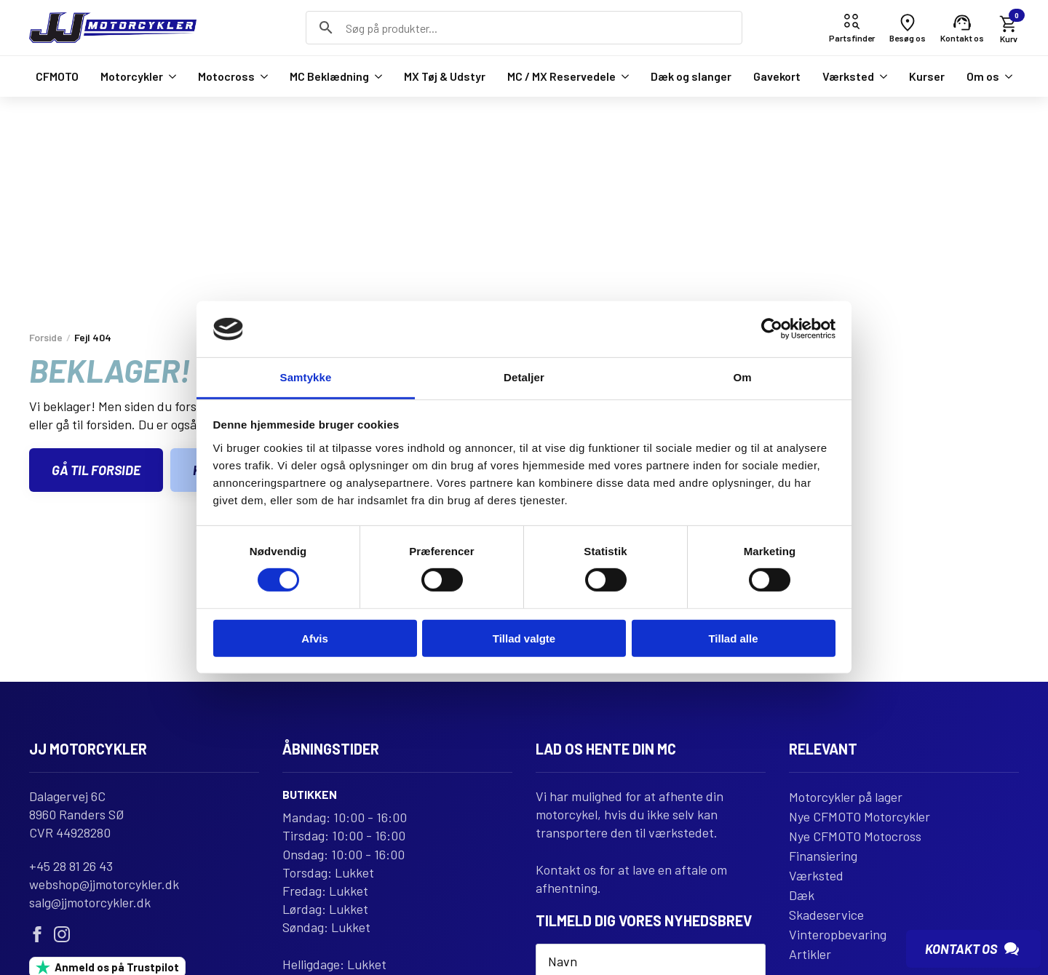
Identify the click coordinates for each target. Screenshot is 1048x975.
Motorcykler (131, 76)
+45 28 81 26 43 (71, 866)
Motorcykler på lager (845, 797)
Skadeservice (826, 915)
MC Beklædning (329, 76)
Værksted (848, 76)
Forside (46, 337)
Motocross (226, 76)
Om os (982, 76)
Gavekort (777, 76)
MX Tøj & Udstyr (444, 76)
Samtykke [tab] (306, 377)
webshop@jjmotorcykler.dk (104, 884)
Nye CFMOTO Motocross (855, 836)
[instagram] (62, 934)
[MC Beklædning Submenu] (375, 76)
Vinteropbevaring (837, 934)
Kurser (927, 76)
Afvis (314, 638)
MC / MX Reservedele (561, 76)
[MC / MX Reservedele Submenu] (622, 76)
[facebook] (37, 934)
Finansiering (823, 856)
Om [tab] (742, 377)
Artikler (810, 954)
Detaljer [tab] (524, 377)
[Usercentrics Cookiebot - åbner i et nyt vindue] (771, 329)
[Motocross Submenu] (261, 76)
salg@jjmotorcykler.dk (90, 902)
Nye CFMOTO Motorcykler (859, 816)
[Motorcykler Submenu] (169, 76)
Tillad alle (733, 638)
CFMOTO (57, 76)
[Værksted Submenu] (880, 76)
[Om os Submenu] (1005, 76)
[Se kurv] (1009, 28)
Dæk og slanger (691, 76)
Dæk (801, 895)
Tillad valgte (524, 638)
